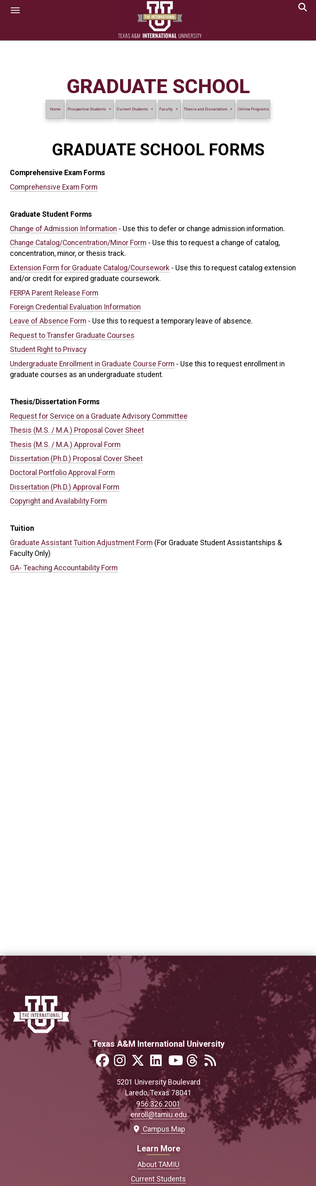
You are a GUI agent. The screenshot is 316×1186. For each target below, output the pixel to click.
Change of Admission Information (63, 229)
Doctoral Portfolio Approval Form (62, 473)
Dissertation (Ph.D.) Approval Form (64, 487)
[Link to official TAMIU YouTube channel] (176, 1063)
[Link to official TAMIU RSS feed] (212, 1063)
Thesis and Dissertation (206, 109)
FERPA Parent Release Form (54, 293)
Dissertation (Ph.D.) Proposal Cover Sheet (76, 459)
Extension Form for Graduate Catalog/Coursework (90, 268)
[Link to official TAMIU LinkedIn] (158, 1063)
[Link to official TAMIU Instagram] (122, 1063)
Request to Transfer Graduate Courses (72, 335)
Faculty (166, 109)
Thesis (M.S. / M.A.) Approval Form (65, 445)
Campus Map (158, 1129)
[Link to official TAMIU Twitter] (140, 1063)
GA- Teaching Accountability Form (64, 568)
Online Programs (253, 109)
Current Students (133, 109)
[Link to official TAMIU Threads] (194, 1063)
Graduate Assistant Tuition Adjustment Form (81, 543)
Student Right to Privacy (48, 349)
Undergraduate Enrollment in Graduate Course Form (92, 364)
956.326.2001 (158, 1104)
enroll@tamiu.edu (158, 1115)
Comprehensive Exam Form (54, 187)
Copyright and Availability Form (58, 501)
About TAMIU (158, 1164)
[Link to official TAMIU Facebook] (104, 1063)
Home (55, 109)
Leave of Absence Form (48, 321)
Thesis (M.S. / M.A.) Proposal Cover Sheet (77, 430)
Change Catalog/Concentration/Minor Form (78, 243)
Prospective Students (86, 109)
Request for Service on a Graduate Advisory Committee (99, 416)
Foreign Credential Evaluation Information (75, 307)
